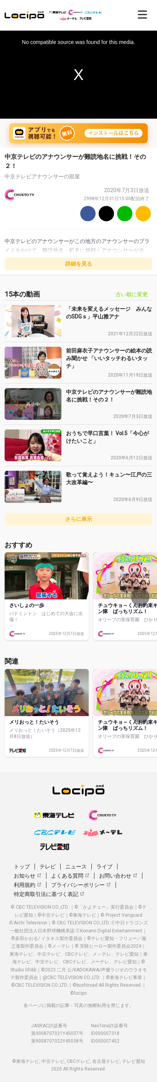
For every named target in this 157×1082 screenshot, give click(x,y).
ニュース (76, 866)
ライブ (104, 866)
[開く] (142, 14)
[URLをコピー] (143, 213)
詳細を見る (78, 264)
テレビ (48, 866)
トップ (22, 866)
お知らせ (27, 876)
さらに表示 (78, 519)
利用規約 (27, 885)
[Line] (124, 213)
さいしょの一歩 (26, 605)
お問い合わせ (118, 876)
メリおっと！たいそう (34, 722)
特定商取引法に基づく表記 (49, 894)
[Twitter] (106, 213)
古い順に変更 (132, 294)
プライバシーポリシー (81, 885)
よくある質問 (70, 876)
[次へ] (140, 597)
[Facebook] (88, 213)
